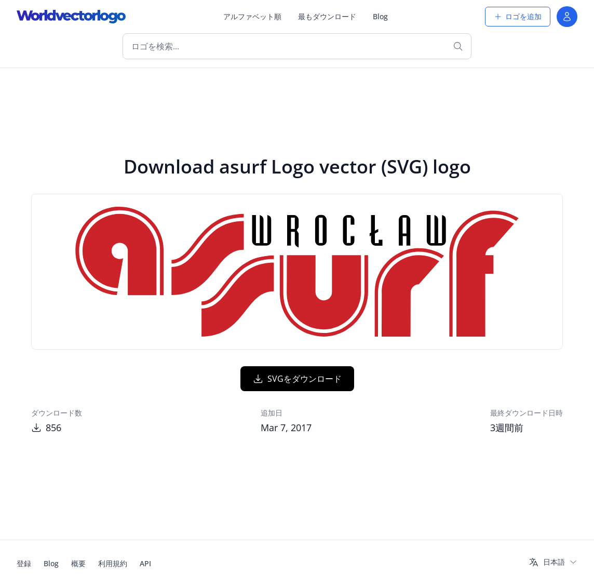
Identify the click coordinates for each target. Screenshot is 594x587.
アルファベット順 (252, 16)
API (145, 563)
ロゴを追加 (518, 16)
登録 (24, 563)
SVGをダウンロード (297, 378)
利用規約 (112, 563)
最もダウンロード (327, 16)
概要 (78, 563)
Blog (380, 16)
